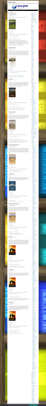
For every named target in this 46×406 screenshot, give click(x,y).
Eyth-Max (33, 215)
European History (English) (33, 134)
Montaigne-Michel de (34, 297)
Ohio (32, 94)
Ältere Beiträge (10, 334)
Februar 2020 (32, 57)
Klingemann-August (34, 266)
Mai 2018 (32, 69)
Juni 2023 (32, 35)
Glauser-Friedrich (33, 235)
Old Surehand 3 (11, 269)
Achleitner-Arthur (33, 146)
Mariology (33, 393)
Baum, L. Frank (33, 105)
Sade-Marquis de (33, 325)
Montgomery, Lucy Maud (34, 120)
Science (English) (32, 383)
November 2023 (32, 32)
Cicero (32, 140)
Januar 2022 (32, 44)
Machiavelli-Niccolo (34, 288)
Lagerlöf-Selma (33, 277)
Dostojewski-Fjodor (34, 201)
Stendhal (33, 346)
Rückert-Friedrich (33, 324)
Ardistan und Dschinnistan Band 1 (14, 203)
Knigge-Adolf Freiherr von (34, 269)
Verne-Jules (33, 360)
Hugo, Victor (33, 117)
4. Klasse (32, 144)
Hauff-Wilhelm (33, 244)
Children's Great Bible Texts (34, 388)
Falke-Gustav (33, 217)
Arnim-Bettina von (33, 156)
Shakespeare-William (34, 337)
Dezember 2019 (32, 58)
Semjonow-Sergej (33, 335)
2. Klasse (32, 143)
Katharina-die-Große (34, 260)
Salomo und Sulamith (33, 16)
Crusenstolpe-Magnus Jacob (34, 194)
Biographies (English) (33, 101)
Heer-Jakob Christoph (34, 246)
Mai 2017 (32, 76)
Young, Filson (33, 370)
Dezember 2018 (32, 65)
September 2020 (32, 53)
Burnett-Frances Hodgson (34, 181)
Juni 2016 (32, 80)
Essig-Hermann (33, 213)
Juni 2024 (32, 28)
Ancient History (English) (33, 99)
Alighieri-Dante (33, 149)
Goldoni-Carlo (33, 237)
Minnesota (33, 91)
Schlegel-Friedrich (33, 329)
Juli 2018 (32, 68)
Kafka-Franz (33, 259)
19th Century (33, 376)
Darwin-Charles (33, 196)
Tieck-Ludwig (33, 354)
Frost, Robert (33, 111)
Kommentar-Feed (32, 26)
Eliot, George (33, 110)
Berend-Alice (33, 168)
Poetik (31, 379)
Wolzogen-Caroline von (34, 367)
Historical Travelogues (33, 88)
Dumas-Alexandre (33, 204)
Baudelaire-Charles (33, 163)
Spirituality (33, 396)
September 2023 (32, 33)
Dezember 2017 (32, 72)
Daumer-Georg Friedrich (34, 197)
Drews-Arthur (33, 202)
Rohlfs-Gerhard (33, 320)
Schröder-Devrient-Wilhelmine (34, 332)
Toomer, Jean (33, 124)
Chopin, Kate (33, 107)
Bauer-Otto (33, 164)
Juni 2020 (32, 55)
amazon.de (20, 34)
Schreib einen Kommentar (21, 45)
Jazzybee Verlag (11, 2)
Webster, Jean (33, 126)
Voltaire (33, 361)
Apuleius (32, 138)
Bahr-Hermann (33, 160)
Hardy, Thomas (33, 113)
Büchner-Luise (33, 178)
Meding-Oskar (33, 293)
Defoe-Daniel (33, 198)
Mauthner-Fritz (33, 292)
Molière (33, 296)
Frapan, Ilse (33, 226)
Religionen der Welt (33, 380)
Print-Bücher (26, 10)
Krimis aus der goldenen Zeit (33, 136)
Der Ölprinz (10, 236)
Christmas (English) (33, 102)
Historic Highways (33, 87)
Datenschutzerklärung (22, 10)
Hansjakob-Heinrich (34, 243)
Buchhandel (11, 10)
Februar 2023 (32, 37)
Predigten (32, 14)
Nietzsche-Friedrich (34, 304)
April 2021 (32, 49)
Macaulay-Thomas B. (34, 287)
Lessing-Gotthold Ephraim (34, 280)
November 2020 (32, 52)
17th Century (33, 375)
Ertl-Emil (33, 211)
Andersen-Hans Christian (34, 151)
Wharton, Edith (33, 127)
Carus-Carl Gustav (33, 184)
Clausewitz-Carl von (34, 188)
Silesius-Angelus (33, 339)
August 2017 (32, 74)
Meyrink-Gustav (33, 295)
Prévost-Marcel (33, 313)
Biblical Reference (33, 386)
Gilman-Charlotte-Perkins (34, 234)
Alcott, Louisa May (33, 103)
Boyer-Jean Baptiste (34, 175)
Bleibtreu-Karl (33, 172)
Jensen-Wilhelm (33, 258)
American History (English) (33, 82)
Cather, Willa (33, 106)
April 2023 (32, 36)
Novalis (33, 305)
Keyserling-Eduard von (34, 263)
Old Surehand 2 (11, 302)
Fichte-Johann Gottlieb (34, 219)
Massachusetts (33, 90)
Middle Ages (33, 378)
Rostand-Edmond (33, 322)
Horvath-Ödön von (33, 254)
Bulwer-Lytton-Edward (34, 179)
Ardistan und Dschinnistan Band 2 (14, 144)
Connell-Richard (33, 190)
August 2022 (32, 40)
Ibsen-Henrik (33, 256)
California (33, 84)
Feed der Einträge (32, 25)
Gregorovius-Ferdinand (34, 239)
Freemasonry (33, 391)
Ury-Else (33, 359)
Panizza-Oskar (33, 309)
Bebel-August (33, 165)
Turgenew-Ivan (33, 357)
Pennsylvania (33, 95)
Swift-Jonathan (33, 351)
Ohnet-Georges (33, 306)
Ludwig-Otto (33, 285)
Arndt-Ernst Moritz (33, 155)
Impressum (18, 10)
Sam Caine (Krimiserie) (33, 382)
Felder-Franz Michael (34, 218)
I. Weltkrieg (33, 401)
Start (9, 10)
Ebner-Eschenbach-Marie (34, 206)
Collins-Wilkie (33, 189)
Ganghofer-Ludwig (33, 230)
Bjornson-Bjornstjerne (34, 171)
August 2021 (32, 47)
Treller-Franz (33, 355)
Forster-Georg (33, 223)
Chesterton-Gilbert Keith (34, 185)
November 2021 (32, 45)
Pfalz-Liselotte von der (34, 310)
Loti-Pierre (33, 284)
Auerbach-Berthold (33, 157)
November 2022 (32, 39)
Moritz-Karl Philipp (34, 299)
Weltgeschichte (32, 399)
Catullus (32, 139)
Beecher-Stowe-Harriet (34, 167)
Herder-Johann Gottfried (34, 248)
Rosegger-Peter (33, 321)
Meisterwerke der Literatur (16, 45)
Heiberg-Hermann (33, 247)
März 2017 (32, 77)
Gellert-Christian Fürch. (34, 231)
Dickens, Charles (33, 109)
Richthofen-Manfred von (34, 318)
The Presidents (33, 97)
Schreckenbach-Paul (34, 331)
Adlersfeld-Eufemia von (34, 147)
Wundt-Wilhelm (33, 368)
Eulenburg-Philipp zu (34, 214)
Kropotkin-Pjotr (33, 273)
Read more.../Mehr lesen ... (20, 44)
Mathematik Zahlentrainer (33, 142)
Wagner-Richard (33, 362)
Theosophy (33, 397)
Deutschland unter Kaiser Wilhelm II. (34, 130)
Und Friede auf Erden (12, 47)
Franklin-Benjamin (33, 225)
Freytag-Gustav (33, 227)
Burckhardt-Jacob (33, 180)
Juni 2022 (32, 41)
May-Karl (13, 45)
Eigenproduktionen (14, 10)
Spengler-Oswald (33, 342)
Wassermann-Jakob (33, 364)
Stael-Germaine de (33, 345)
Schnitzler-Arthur (33, 330)
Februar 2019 (32, 64)
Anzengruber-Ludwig (34, 152)
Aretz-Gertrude (33, 153)
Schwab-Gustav (33, 334)
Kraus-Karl (33, 272)
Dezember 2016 (32, 78)
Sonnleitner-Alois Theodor (34, 341)
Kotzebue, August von (34, 271)
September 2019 (32, 60)
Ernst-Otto (33, 210)
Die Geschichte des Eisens (33, 131)
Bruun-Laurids (33, 177)
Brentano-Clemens (33, 176)
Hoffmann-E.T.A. (33, 251)
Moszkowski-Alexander (34, 300)
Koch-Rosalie (33, 270)
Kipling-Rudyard (33, 264)
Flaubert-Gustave (33, 221)
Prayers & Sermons (33, 395)
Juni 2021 (32, 48)
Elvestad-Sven (33, 208)
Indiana (32, 89)
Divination (33, 390)
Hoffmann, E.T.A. (33, 115)
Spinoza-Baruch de (33, 343)
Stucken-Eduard (33, 350)
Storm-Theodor (33, 349)
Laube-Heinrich (33, 279)
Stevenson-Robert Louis (34, 347)
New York (33, 93)
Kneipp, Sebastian (33, 118)
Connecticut (33, 85)
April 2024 (32, 29)
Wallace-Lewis (33, 363)
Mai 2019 (32, 62)
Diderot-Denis (33, 200)
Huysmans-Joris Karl (34, 255)
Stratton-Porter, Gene (33, 123)
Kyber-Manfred (33, 275)
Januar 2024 (32, 31)
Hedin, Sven (33, 114)
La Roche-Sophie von (34, 276)
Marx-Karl (33, 291)
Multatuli (33, 301)
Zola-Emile (33, 371)
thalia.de (22, 34)
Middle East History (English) (33, 372)
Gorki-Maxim (33, 238)
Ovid (32, 308)
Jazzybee (16, 48)
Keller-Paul (33, 262)
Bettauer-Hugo (33, 169)
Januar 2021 (32, 51)
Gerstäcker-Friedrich (34, 233)
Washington (33, 98)
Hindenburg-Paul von (34, 250)
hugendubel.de (25, 34)
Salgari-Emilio (33, 326)
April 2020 (32, 56)
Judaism (32, 392)
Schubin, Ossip (33, 333)
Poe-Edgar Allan (33, 312)
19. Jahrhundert (33, 400)
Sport (31, 384)
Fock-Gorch (33, 222)
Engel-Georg (33, 209)
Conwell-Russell (33, 192)
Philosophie (32, 374)
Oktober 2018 (32, 66)
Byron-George (33, 182)
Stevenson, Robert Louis (34, 122)
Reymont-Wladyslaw (34, 317)
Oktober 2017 (32, 73)
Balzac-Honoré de (33, 161)
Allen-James (33, 150)
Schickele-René (33, 328)
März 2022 (32, 43)
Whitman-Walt (33, 366)
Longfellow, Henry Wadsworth (34, 119)
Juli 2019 (32, 61)
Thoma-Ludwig (33, 353)
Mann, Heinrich (33, 289)
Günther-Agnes (33, 241)
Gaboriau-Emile (33, 229)
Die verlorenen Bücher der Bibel (34, 132)
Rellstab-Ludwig (33, 316)
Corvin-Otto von (33, 193)
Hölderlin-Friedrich (33, 252)
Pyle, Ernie (33, 314)
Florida (32, 86)
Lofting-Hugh (33, 283)
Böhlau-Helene (33, 173)
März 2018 (32, 70)
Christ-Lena (33, 186)
